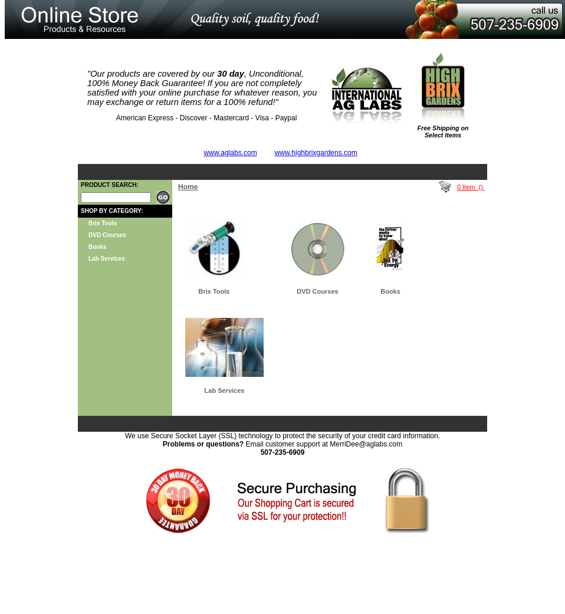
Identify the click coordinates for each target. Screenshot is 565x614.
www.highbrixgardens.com (316, 153)
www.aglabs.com (230, 153)
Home (188, 187)
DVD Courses (107, 235)
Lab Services (106, 258)
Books (97, 247)
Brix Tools (102, 223)
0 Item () (471, 187)
